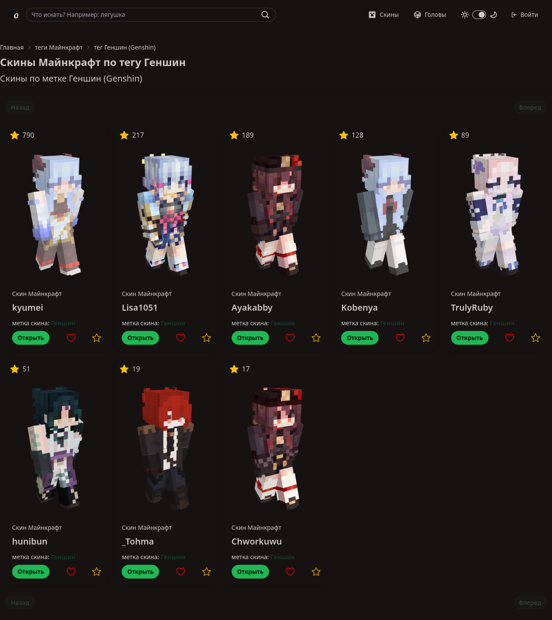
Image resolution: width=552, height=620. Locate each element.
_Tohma (138, 541)
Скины (383, 14)
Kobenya (359, 307)
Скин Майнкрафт (37, 294)
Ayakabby (252, 307)
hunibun (29, 541)
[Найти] (265, 14)
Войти (524, 14)
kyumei (27, 307)
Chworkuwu (257, 541)
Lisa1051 (140, 307)
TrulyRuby (472, 307)
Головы (430, 14)
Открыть (31, 338)
